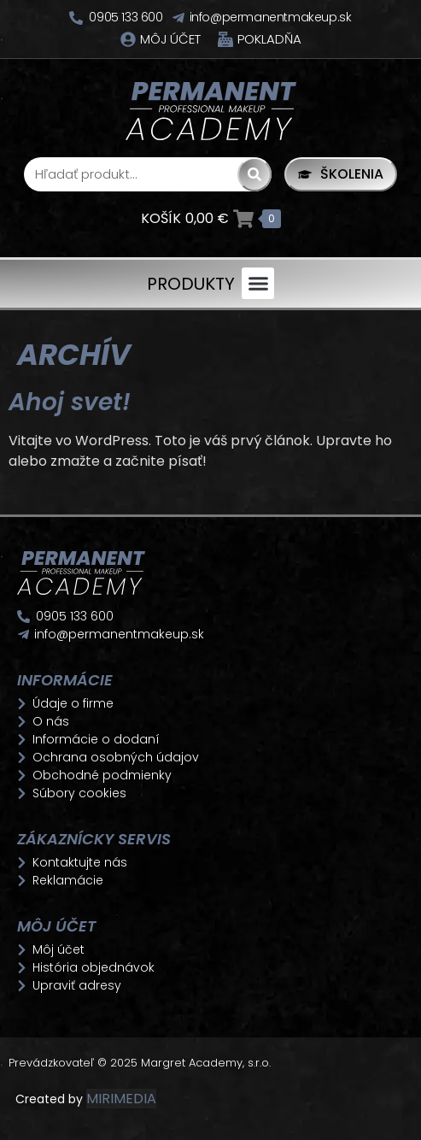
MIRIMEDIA (121, 1098)
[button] (258, 283)
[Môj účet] (128, 39)
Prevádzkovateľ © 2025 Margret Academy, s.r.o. (141, 1063)
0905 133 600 (125, 17)
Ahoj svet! (70, 402)
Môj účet (170, 39)
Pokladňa (269, 39)
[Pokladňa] (225, 39)
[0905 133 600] (76, 18)
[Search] (254, 174)
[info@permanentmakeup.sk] (178, 18)
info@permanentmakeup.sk (271, 17)
